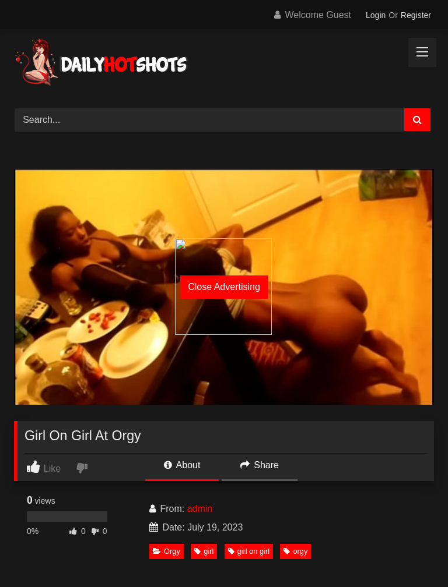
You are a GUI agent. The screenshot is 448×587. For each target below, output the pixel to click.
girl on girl (249, 551)
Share (259, 465)
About (182, 465)
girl (204, 551)
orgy (295, 551)
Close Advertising (224, 287)
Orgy (166, 551)
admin (200, 509)
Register (416, 15)
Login (376, 15)
